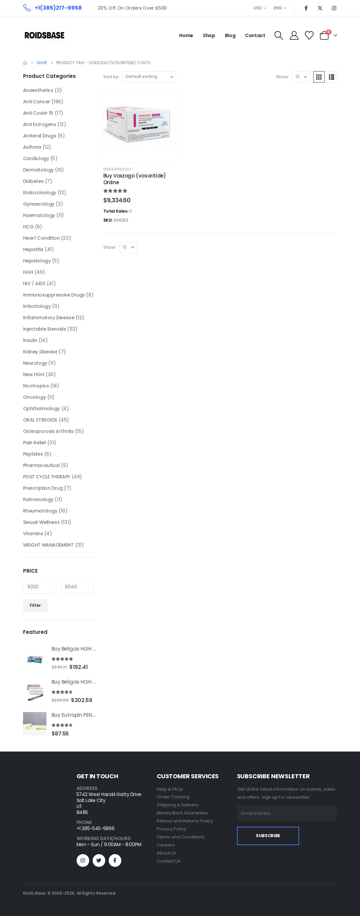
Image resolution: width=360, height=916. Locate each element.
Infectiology (37, 306)
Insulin (30, 340)
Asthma (32, 147)
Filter (35, 605)
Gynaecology (38, 204)
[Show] (301, 77)
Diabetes (33, 181)
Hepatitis (33, 249)
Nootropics (36, 385)
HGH (28, 272)
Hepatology (37, 260)
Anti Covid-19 (38, 113)
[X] (320, 8)
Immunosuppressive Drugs (54, 295)
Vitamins (33, 533)
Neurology (35, 363)
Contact (255, 35)
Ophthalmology (41, 408)
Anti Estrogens (39, 124)
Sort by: (111, 77)
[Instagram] (334, 8)
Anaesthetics (38, 90)
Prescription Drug (43, 488)
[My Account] (294, 35)
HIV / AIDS (34, 283)
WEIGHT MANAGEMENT (48, 545)
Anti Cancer (36, 101)
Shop (209, 35)
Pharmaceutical (41, 465)
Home (186, 35)
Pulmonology (38, 499)
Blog (230, 35)
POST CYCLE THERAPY (46, 476)
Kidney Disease (40, 351)
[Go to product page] (34, 657)
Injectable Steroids (44, 329)
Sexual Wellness (41, 522)
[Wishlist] (309, 35)
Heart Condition (41, 238)
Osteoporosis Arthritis (48, 431)
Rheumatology (40, 510)
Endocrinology (117, 169)
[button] (279, 35)
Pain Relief (34, 442)
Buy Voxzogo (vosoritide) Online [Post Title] (134, 179)
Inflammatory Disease (49, 317)
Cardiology (36, 158)
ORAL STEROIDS (40, 420)
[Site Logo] (44, 35)
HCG (28, 226)
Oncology (34, 397)
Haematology (39, 215)
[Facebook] (306, 8)
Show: (282, 77)
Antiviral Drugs (39, 135)
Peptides (33, 454)
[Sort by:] (149, 77)
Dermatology (38, 169)
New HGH (33, 374)
